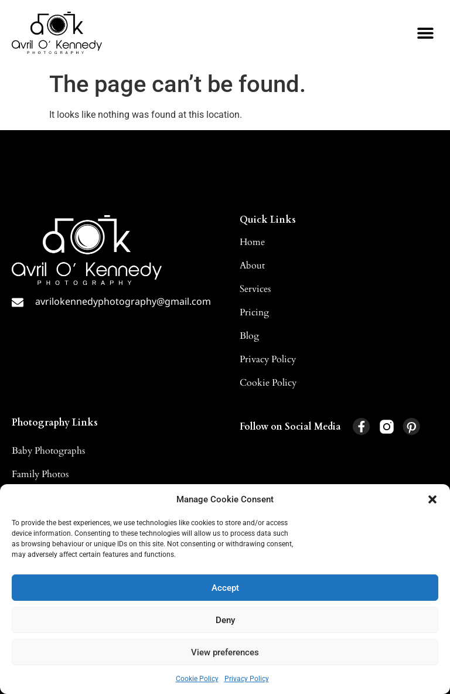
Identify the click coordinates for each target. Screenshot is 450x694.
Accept (225, 588)
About (252, 265)
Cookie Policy (197, 679)
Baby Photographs (48, 450)
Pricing (254, 312)
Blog (249, 336)
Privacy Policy (246, 679)
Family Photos (40, 474)
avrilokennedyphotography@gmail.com (123, 301)
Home (252, 242)
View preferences (225, 652)
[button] (432, 499)
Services (255, 289)
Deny (225, 620)
